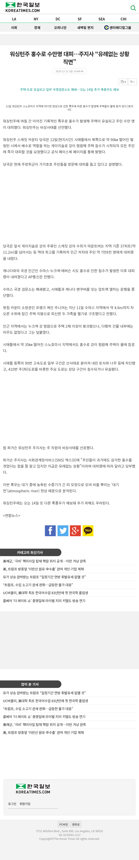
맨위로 (76, 824)
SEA (101, 19)
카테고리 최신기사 (30, 552)
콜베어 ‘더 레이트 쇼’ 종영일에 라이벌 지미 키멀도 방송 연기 (44, 600)
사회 (14, 27)
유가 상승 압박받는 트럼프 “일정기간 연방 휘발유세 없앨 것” (44, 576)
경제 (37, 27)
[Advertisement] (69, 639)
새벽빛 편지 (85, 27)
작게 (132, 82)
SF (80, 19)
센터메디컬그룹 (117, 27)
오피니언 (60, 27)
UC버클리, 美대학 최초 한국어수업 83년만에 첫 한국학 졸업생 (45, 592)
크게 (123, 82)
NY (36, 19)
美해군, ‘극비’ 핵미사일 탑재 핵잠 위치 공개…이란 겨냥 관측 (44, 561)
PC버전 (63, 824)
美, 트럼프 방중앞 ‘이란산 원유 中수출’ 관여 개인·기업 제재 (43, 569)
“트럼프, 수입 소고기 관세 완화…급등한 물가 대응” (38, 584)
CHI (123, 19)
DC (58, 19)
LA (14, 19)
